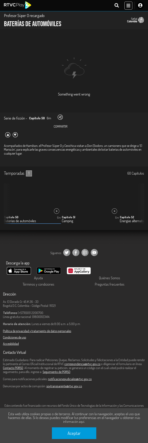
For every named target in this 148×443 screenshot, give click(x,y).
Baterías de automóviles (20, 221)
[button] (139, 207)
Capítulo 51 (68, 217)
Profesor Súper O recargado (24, 15)
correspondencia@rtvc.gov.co (82, 364)
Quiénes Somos (109, 278)
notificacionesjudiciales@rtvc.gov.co (70, 379)
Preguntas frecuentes (109, 284)
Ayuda (38, 278)
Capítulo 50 (11, 217)
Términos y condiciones (38, 284)
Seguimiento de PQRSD (56, 372)
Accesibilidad (11, 344)
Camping (67, 221)
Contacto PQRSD (13, 368)
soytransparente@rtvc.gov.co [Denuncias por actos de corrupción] (64, 386)
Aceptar (74, 433)
